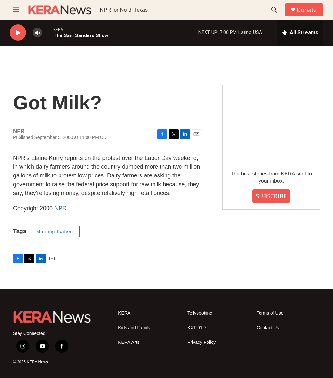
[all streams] (300, 33)
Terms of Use (270, 313)
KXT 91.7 (196, 327)
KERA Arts (128, 342)
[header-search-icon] (274, 10)
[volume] (37, 32)
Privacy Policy (201, 342)
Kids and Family (134, 327)
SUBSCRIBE (271, 196)
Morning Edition (54, 231)
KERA (124, 313)
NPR (60, 208)
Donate (307, 10)
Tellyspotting (199, 313)
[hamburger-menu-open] (16, 9)
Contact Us (268, 327)
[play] (18, 32)
